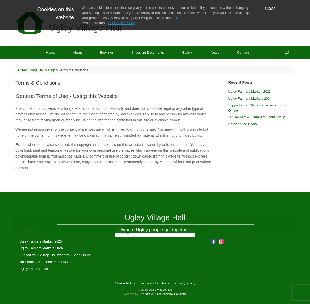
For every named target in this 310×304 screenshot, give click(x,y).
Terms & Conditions (154, 283)
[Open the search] (287, 52)
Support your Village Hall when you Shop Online (55, 255)
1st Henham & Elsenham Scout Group (256, 117)
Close (270, 8)
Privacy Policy (184, 283)
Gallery (187, 52)
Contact (243, 52)
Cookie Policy (125, 283)
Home (50, 52)
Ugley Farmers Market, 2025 (249, 91)
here (176, 18)
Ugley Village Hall (160, 289)
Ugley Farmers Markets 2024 (250, 98)
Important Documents (148, 52)
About (77, 52)
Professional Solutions (172, 293)
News (215, 52)
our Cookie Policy (122, 23)
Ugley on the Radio (242, 124)
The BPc (144, 293)
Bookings (107, 52)
